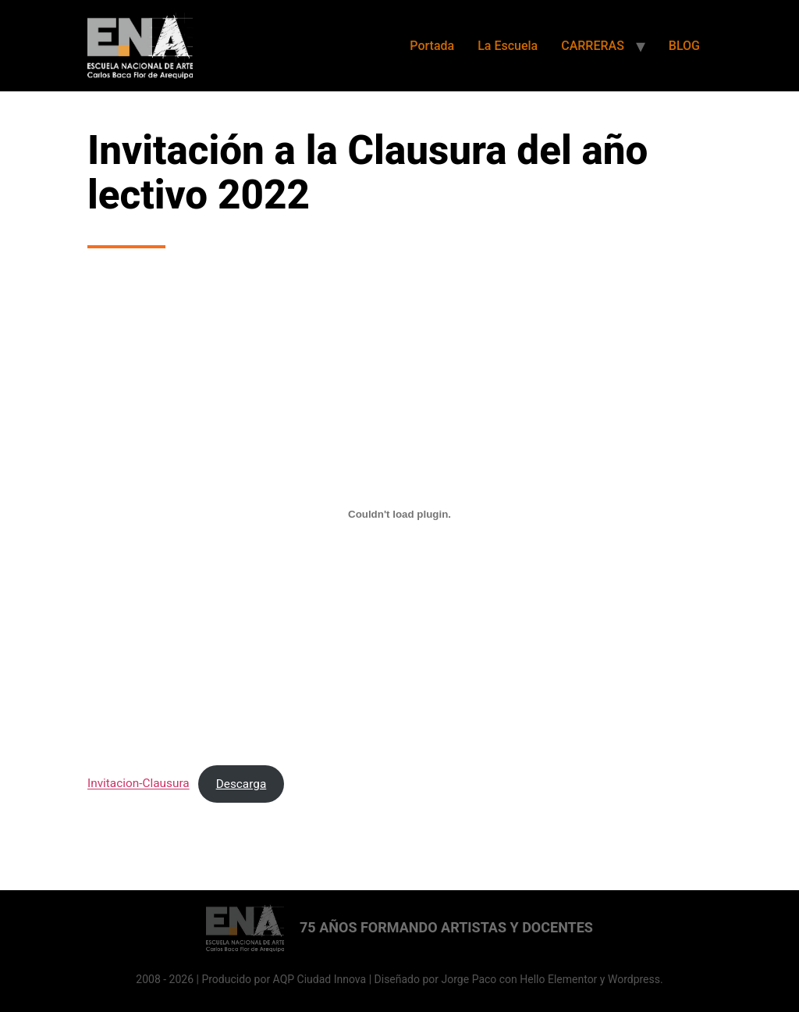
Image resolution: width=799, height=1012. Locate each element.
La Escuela (508, 45)
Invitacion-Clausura (138, 784)
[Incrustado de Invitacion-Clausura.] (399, 514)
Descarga (241, 784)
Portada (432, 45)
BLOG (684, 45)
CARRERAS (592, 45)
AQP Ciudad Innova (320, 979)
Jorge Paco (469, 979)
